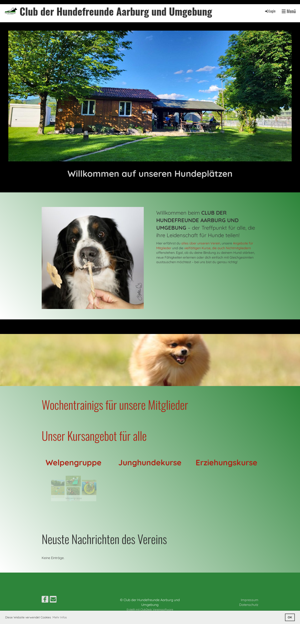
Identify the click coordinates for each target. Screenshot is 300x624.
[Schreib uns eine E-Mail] (53, 600)
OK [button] (290, 617)
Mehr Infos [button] (59, 617)
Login (269, 11)
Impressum (249, 600)
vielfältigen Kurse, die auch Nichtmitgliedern (217, 248)
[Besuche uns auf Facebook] (45, 600)
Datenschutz (248, 605)
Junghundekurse (149, 462)
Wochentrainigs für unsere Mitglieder (115, 404)
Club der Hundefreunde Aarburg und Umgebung (116, 11)
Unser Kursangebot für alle (94, 435)
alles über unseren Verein (200, 243)
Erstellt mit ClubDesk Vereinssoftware (150, 609)
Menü (289, 11)
